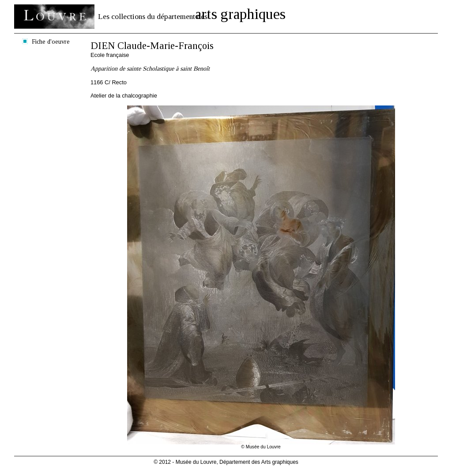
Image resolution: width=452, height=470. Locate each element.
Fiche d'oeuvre (51, 41)
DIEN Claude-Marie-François (152, 45)
